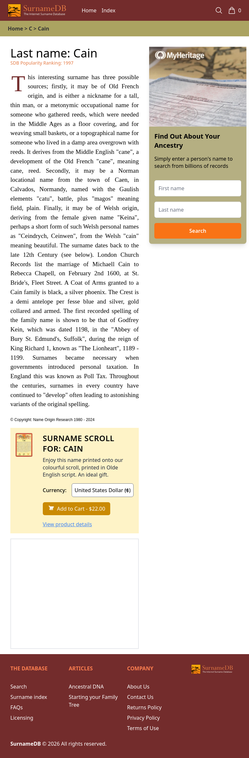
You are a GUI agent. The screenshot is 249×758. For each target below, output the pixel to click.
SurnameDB (25, 743)
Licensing (21, 717)
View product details (67, 524)
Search (197, 230)
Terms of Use (143, 728)
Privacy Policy (143, 717)
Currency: (54, 490)
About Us (138, 686)
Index (108, 10)
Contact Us (140, 697)
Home (89, 10)
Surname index (28, 697)
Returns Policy (144, 707)
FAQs (16, 707)
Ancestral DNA (86, 686)
